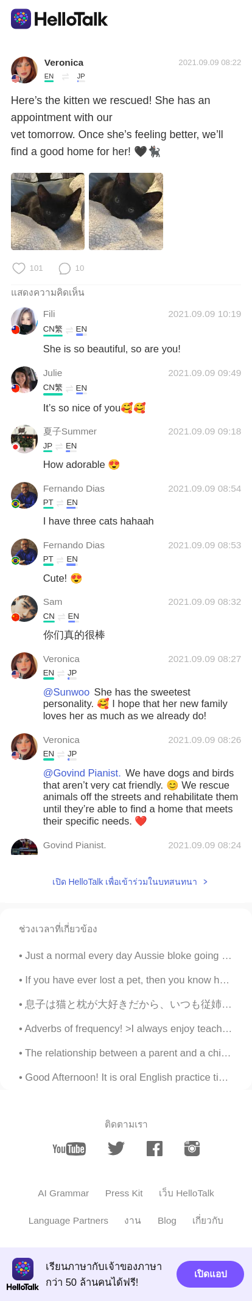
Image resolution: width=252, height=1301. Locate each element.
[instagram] (192, 1148)
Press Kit (124, 1193)
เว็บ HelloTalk (186, 1193)
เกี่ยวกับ (207, 1220)
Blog (167, 1220)
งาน (132, 1220)
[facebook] (154, 1148)
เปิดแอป (210, 1274)
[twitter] (116, 1149)
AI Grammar (63, 1193)
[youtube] (69, 1149)
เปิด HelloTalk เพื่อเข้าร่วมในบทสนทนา (125, 882)
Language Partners (68, 1220)
